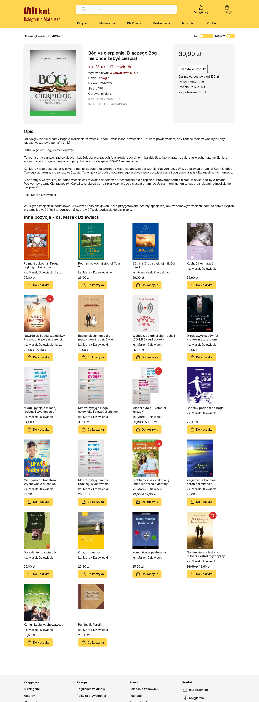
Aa (196, 36)
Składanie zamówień (144, 689)
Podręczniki (161, 23)
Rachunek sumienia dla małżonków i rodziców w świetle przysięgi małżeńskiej (99, 337)
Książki (82, 23)
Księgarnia (193, 698)
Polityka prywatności (91, 696)
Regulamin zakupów (91, 689)
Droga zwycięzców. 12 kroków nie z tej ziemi (202, 337)
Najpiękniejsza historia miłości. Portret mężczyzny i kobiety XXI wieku (206, 554)
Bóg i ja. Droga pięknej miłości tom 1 (153, 265)
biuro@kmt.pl (195, 689)
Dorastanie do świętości (40, 552)
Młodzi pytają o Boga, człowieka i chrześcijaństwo (98, 409)
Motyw (225, 36)
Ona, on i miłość (89, 552)
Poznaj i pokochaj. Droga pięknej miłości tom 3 (41, 265)
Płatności (136, 696)
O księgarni (32, 689)
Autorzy (29, 696)
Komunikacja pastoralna (149, 552)
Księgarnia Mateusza (42, 19)
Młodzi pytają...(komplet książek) (149, 409)
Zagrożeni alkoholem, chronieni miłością (202, 482)
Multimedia (107, 23)
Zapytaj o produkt (193, 69)
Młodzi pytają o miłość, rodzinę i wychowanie (40, 409)
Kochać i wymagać (200, 263)
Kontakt (212, 23)
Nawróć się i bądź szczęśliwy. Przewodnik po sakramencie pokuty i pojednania (44, 337)
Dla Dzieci (134, 23)
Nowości (188, 23)
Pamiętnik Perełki (90, 624)
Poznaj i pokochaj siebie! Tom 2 (99, 265)
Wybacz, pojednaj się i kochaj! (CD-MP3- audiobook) (153, 337)
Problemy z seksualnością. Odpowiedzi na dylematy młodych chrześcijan (151, 482)
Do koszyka (38, 285)
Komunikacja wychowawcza (43, 624)
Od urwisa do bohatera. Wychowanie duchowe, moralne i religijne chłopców (43, 482)
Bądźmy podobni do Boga (205, 408)
